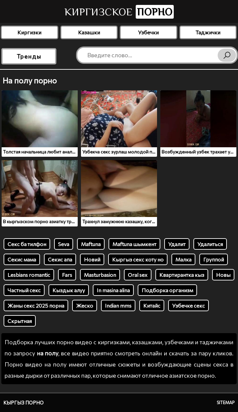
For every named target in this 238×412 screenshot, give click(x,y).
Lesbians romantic (29, 275)
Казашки (89, 32)
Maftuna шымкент (134, 244)
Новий (92, 259)
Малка (183, 259)
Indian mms (118, 305)
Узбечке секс (188, 305)
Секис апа (60, 259)
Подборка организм (167, 290)
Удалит (177, 244)
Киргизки (29, 32)
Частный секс (24, 290)
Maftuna (91, 244)
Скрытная (20, 321)
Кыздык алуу (68, 290)
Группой (213, 259)
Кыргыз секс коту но (138, 259)
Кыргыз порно (23, 402)
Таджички (207, 32)
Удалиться (210, 244)
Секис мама (22, 259)
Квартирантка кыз (181, 275)
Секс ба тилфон (27, 244)
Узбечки (148, 32)
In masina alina (113, 290)
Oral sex (138, 275)
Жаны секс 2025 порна (36, 305)
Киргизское (119, 12)
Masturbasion (100, 275)
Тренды (29, 56)
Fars (67, 275)
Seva (63, 244)
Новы (223, 275)
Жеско (84, 305)
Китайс (151, 305)
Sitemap (226, 402)
